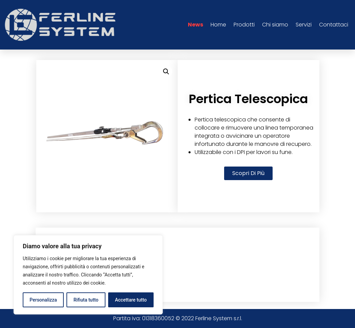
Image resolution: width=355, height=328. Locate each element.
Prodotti (244, 24)
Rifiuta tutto (86, 300)
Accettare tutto (131, 300)
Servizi (304, 24)
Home (218, 24)
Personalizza (43, 300)
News (195, 24)
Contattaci (333, 24)
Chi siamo (275, 24)
